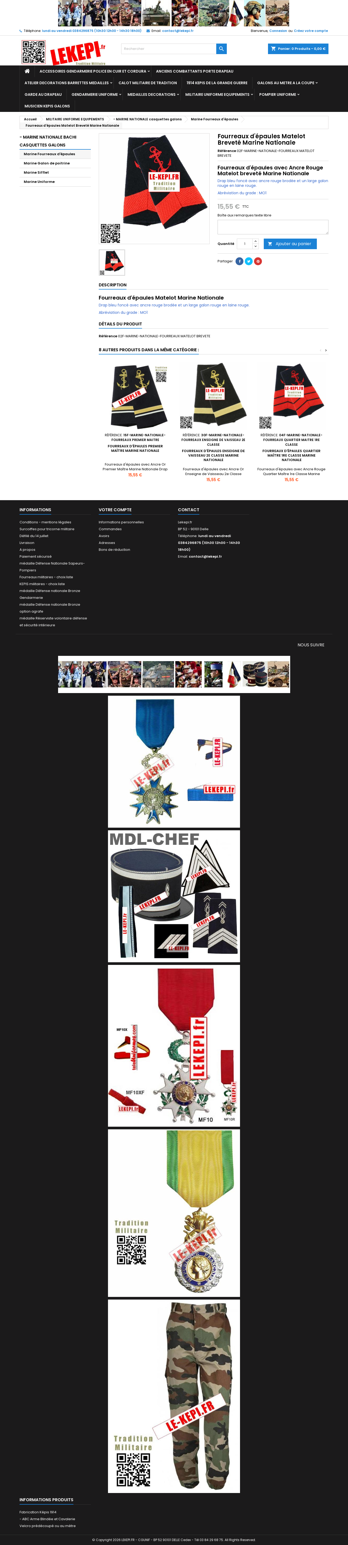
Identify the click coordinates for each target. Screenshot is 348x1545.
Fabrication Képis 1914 (38, 1512)
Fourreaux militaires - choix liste (46, 577)
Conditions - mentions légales (45, 522)
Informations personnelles (121, 522)
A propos (27, 549)
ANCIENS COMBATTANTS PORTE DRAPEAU (194, 71)
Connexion (278, 31)
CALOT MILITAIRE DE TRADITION (148, 83)
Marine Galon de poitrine (47, 163)
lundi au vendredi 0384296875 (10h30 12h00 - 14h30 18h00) (92, 31)
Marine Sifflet (36, 172)
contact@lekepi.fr (178, 31)
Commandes (110, 529)
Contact (188, 510)
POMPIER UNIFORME (277, 94)
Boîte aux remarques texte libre (244, 215)
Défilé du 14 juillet (34, 535)
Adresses (107, 542)
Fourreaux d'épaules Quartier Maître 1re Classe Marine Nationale (291, 455)
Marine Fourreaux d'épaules (49, 154)
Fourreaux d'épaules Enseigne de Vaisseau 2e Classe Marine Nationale (213, 455)
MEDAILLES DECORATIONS (152, 94)
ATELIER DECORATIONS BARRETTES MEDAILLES (67, 83)
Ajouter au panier (289, 244)
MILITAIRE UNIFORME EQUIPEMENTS (217, 94)
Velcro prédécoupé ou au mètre (48, 1525)
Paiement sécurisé (36, 556)
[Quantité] (245, 244)
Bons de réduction (114, 549)
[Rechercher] (174, 49)
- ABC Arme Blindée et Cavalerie (47, 1519)
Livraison (27, 542)
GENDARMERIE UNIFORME (95, 94)
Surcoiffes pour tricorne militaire (47, 529)
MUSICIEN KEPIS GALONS (47, 106)
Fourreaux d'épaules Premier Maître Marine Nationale (135, 448)
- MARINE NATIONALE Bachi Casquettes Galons (48, 141)
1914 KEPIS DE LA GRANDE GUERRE (217, 83)
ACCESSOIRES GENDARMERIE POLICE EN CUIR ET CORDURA (93, 71)
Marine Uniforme (39, 181)
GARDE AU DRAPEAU (43, 94)
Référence (227, 151)
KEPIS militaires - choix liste (42, 583)
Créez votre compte (311, 31)
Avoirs (104, 535)
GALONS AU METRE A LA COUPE (285, 83)
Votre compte (115, 510)
